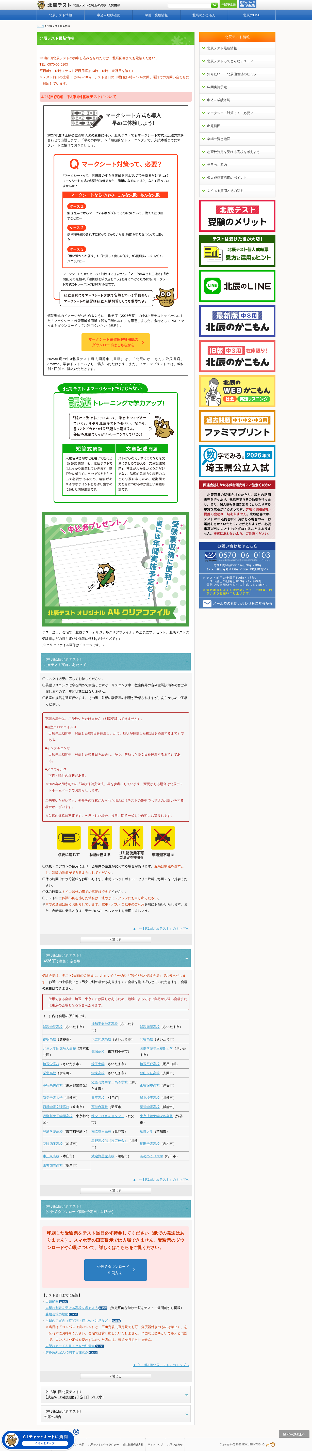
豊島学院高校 (53, 1131)
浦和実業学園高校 (104, 1024)
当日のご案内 (217, 165)
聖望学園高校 (150, 1107)
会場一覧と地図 (218, 139)
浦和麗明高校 (150, 1027)
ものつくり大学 (151, 1156)
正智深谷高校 (150, 1085)
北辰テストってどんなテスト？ (230, 61)
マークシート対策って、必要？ (230, 113)
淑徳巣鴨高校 (53, 1085)
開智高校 (146, 1039)
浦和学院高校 (53, 1027)
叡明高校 (49, 1039)
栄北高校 (49, 1073)
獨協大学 (146, 1131)
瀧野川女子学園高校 (58, 1116)
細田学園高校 (150, 1144)
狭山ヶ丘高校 (150, 1073)
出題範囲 (56, 1301)
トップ (40, 26)
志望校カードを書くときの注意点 (75, 1346)
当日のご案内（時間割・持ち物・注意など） (83, 1320)
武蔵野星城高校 (102, 1156)
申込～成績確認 (108, 15)
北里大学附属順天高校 (59, 1048)
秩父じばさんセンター (107, 1116)
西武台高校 (99, 1107)
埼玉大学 (98, 1064)
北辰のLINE (251, 15)
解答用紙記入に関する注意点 (71, 1352)
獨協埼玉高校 (101, 1131)
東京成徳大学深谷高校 (156, 1116)
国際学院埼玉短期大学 (156, 1048)
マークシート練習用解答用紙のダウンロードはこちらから (113, 342)
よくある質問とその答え (225, 191)
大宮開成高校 (101, 1039)
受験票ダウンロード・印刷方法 (113, 1270)
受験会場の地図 (61, 1314)
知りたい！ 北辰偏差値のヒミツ (232, 74)
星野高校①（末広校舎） (109, 1141)
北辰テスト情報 (60, 15)
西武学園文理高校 (56, 1107)
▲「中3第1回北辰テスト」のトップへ (161, 928)
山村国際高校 (53, 1165)
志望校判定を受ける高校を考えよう (76, 1308)
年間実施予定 (217, 87)
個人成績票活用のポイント (227, 178)
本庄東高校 (51, 1156)
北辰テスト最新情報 (222, 48)
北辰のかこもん (204, 15)
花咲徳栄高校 (53, 1144)
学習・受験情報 (156, 15)
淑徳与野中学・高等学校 (109, 1082)
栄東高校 (98, 1073)
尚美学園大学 (53, 1098)
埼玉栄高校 (51, 1064)
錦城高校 (98, 1051)
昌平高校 (98, 1098)
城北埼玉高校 (150, 1098)
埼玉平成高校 (150, 1064)
